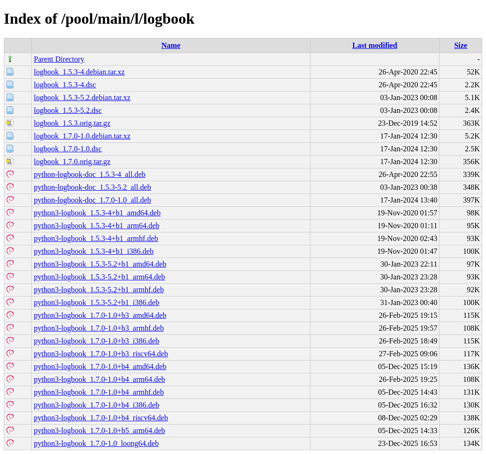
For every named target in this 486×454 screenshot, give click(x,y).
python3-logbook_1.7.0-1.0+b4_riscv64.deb (101, 418)
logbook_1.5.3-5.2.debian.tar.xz (82, 97)
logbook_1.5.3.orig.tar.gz (72, 123)
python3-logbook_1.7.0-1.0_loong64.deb (96, 443)
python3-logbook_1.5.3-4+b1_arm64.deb (96, 226)
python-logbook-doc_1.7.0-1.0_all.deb (92, 200)
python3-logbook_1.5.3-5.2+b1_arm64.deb (99, 277)
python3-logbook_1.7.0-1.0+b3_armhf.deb (99, 328)
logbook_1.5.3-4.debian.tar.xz (79, 72)
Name (170, 45)
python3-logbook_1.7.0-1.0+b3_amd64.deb (100, 315)
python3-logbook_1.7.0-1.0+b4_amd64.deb (100, 366)
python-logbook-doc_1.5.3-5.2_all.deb (92, 187)
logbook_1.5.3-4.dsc (65, 85)
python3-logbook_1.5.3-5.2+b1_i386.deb (96, 302)
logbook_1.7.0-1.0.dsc (68, 149)
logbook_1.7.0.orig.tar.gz (72, 162)
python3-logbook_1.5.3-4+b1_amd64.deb (97, 213)
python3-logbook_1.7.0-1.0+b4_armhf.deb (99, 392)
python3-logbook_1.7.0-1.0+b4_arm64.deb (99, 379)
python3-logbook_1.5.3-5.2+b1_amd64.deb (100, 264)
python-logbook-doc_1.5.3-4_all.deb (89, 174)
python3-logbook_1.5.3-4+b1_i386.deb (93, 251)
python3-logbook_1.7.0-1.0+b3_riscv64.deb (101, 354)
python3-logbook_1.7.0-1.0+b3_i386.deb (96, 341)
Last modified (374, 45)
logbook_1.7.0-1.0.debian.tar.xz (82, 136)
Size (460, 45)
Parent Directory (59, 59)
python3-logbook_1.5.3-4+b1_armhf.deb (96, 238)
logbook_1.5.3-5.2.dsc (68, 110)
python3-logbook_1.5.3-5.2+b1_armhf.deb (99, 290)
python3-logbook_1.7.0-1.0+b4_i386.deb (96, 405)
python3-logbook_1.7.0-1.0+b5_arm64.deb (99, 430)
